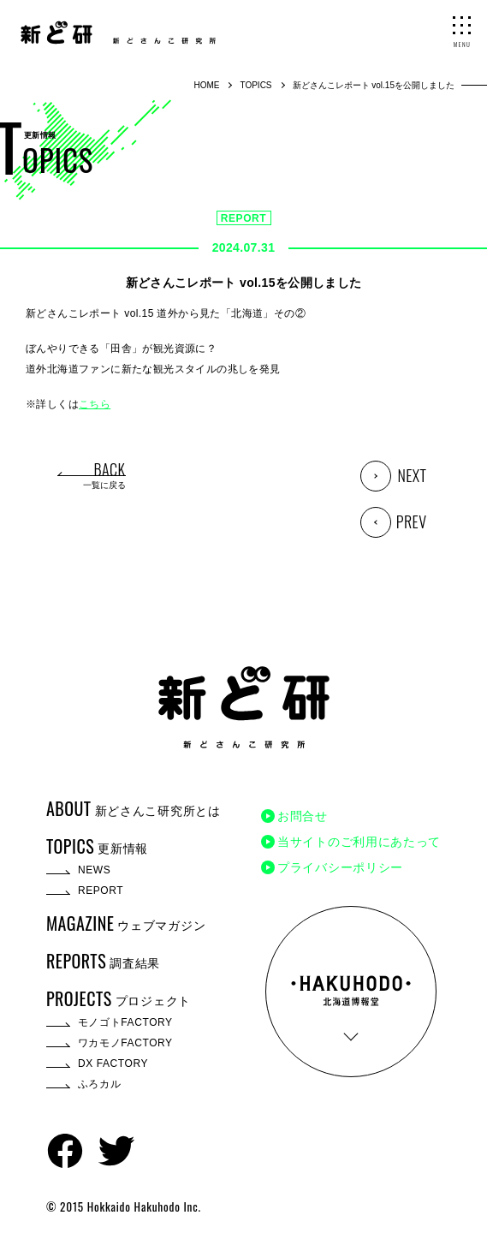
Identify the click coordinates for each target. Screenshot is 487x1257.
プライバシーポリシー (340, 867)
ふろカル (99, 1084)
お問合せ (302, 816)
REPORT (244, 218)
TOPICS (255, 85)
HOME (206, 85)
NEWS (94, 870)
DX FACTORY (113, 1063)
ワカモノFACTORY (125, 1043)
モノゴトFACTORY (125, 1022)
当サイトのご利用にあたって (359, 842)
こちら (94, 404)
